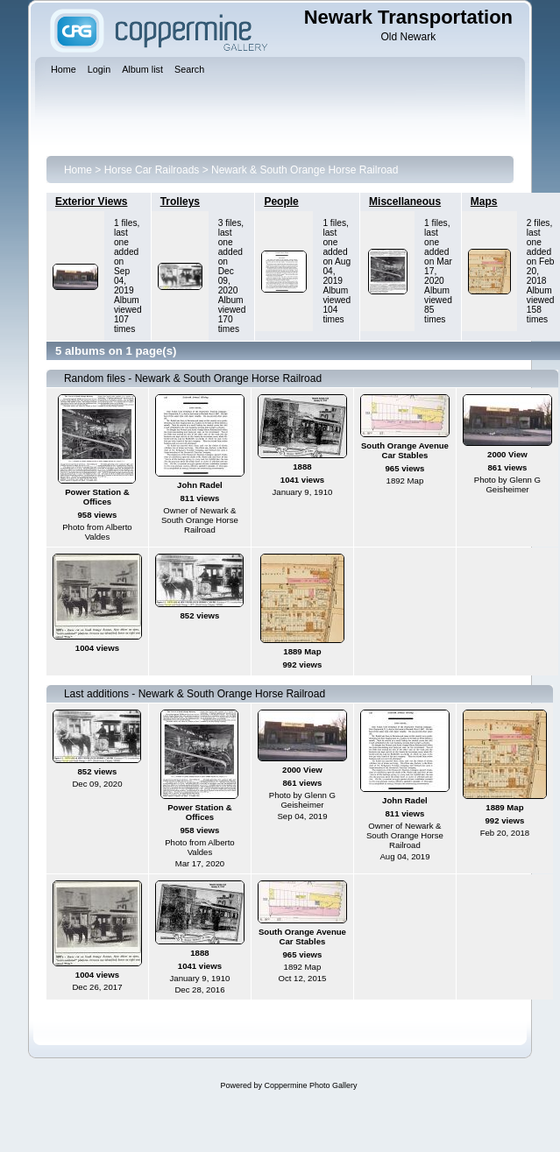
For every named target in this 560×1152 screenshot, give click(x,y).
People (281, 201)
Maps (484, 201)
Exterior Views (91, 201)
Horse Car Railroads (152, 170)
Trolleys (180, 201)
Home (78, 170)
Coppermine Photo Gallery (310, 1085)
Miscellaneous (405, 201)
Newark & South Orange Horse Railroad (304, 170)
